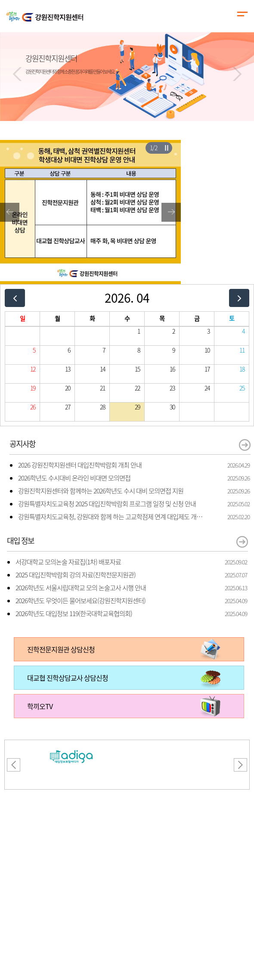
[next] (239, 298)
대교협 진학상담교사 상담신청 (67, 678)
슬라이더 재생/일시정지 (166, 147)
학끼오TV (40, 706)
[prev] (15, 298)
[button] (17, 74)
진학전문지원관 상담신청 (61, 649)
